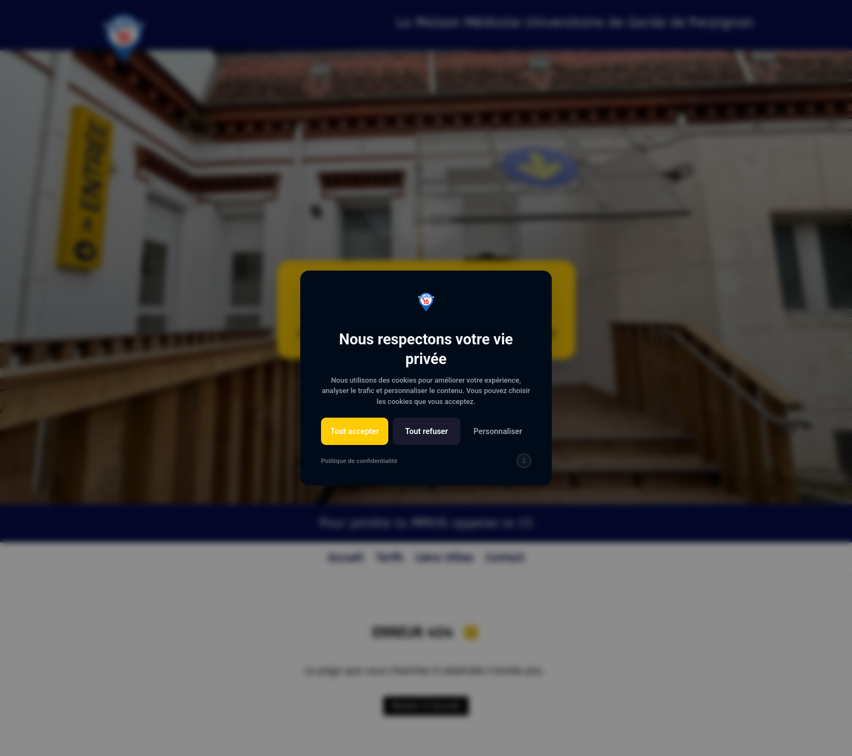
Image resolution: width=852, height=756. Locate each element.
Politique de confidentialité (359, 461)
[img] (524, 461)
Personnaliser (498, 431)
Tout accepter (354, 431)
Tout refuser (426, 431)
